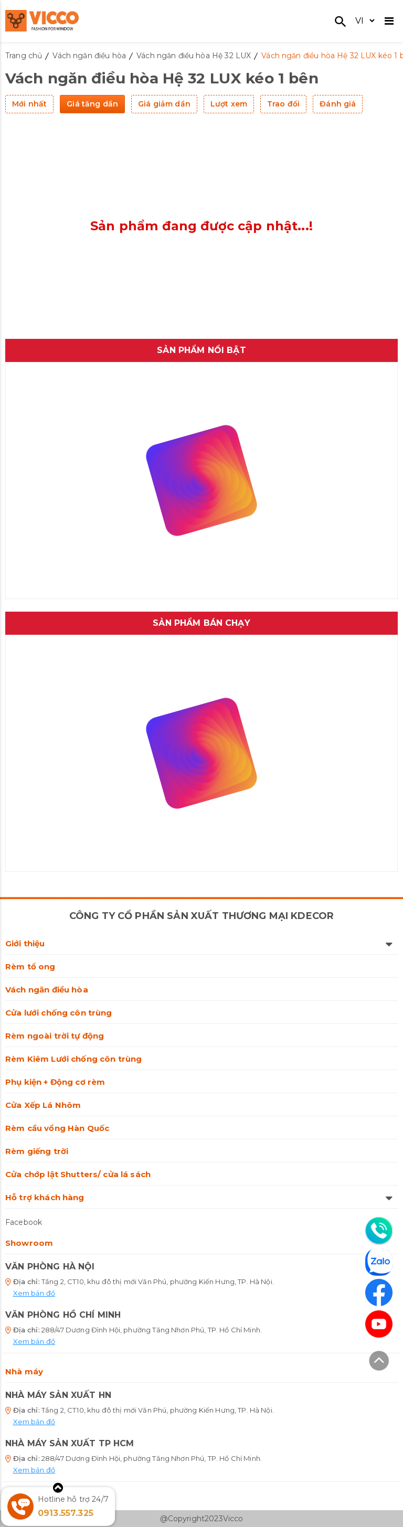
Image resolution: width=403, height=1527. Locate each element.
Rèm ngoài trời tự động (54, 1036)
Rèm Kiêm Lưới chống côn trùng (73, 1059)
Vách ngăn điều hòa (46, 990)
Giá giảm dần (164, 104)
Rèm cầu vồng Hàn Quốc (57, 1128)
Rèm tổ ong (30, 966)
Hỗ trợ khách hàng (199, 1197)
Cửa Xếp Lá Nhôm (43, 1105)
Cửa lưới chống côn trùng (58, 1013)
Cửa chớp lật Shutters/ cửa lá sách (78, 1174)
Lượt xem (228, 104)
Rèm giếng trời (36, 1151)
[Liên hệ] (379, 1230)
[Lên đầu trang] (378, 1362)
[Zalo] (379, 1263)
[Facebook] (379, 1292)
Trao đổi (283, 104)
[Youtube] (379, 1324)
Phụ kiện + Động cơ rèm (55, 1082)
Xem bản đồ (34, 1293)
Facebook (23, 1222)
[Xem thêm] (58, 1488)
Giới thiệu (199, 943)
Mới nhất (29, 104)
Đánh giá (338, 104)
